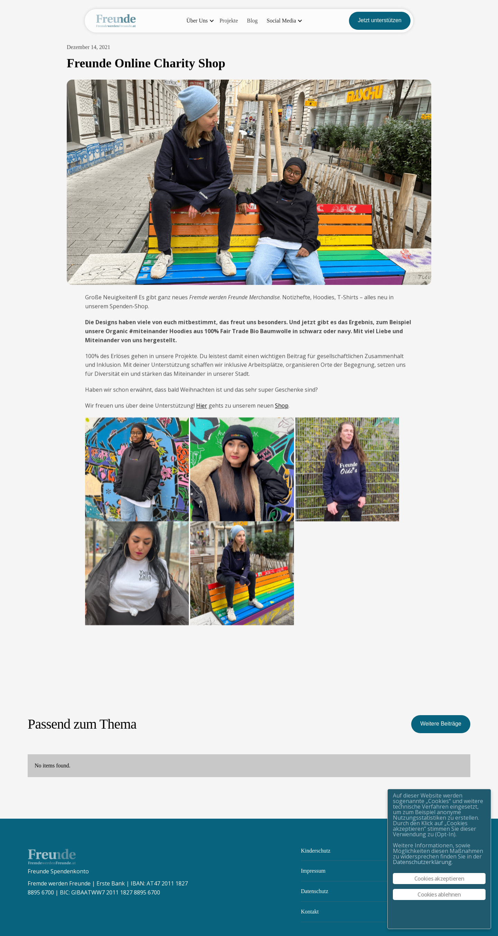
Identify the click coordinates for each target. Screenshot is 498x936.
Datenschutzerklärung (422, 862)
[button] (198, 20)
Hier (201, 406)
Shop (281, 406)
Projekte (229, 21)
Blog (252, 21)
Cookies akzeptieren (439, 878)
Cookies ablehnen (439, 894)
